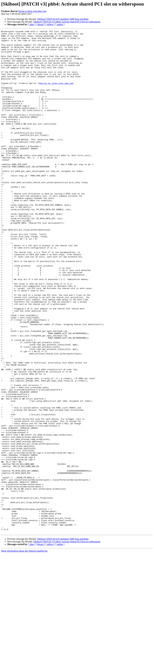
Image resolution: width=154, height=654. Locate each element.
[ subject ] (50, 24)
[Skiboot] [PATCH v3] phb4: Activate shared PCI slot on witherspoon (66, 21)
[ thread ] (40, 24)
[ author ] (60, 24)
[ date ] (31, 24)
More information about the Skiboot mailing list (24, 651)
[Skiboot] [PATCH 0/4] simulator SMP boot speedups (63, 19)
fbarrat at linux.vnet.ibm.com (32, 11)
